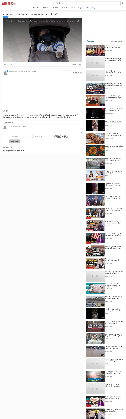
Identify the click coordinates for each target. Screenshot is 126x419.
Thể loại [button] (45, 8)
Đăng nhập (91, 8)
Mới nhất (64, 8)
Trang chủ (36, 8)
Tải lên (73, 8)
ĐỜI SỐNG (37, 71)
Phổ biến (55, 8)
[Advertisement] (42, 92)
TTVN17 (25, 71)
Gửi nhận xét (15, 141)
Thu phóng (78, 17)
